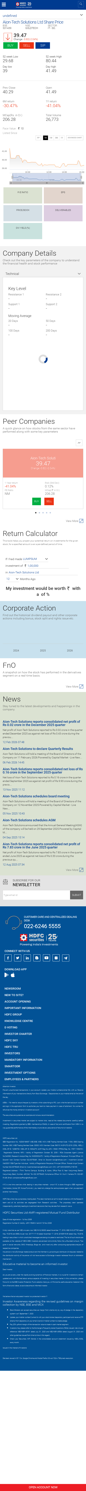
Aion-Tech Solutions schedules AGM (29, 940)
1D (45, 138)
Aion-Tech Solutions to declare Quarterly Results (38, 869)
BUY (16, 501)
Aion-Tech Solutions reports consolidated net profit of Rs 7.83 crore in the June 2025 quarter (41, 966)
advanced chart (75, 138)
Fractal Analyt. (23, 521)
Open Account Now (43, 1487)
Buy (10, 45)
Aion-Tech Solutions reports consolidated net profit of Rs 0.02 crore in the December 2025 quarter (41, 843)
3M (56, 138)
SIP (42, 45)
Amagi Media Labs (63, 521)
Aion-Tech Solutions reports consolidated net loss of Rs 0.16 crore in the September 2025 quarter (43, 891)
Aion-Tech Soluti (22, 458)
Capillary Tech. (22, 584)
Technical (12, 274)
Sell (26, 45)
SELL (29, 501)
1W (50, 138)
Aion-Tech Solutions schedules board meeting (36, 917)
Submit (76, 1015)
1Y (62, 138)
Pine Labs (63, 458)
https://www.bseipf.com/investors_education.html (21, 1409)
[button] (43, 16)
